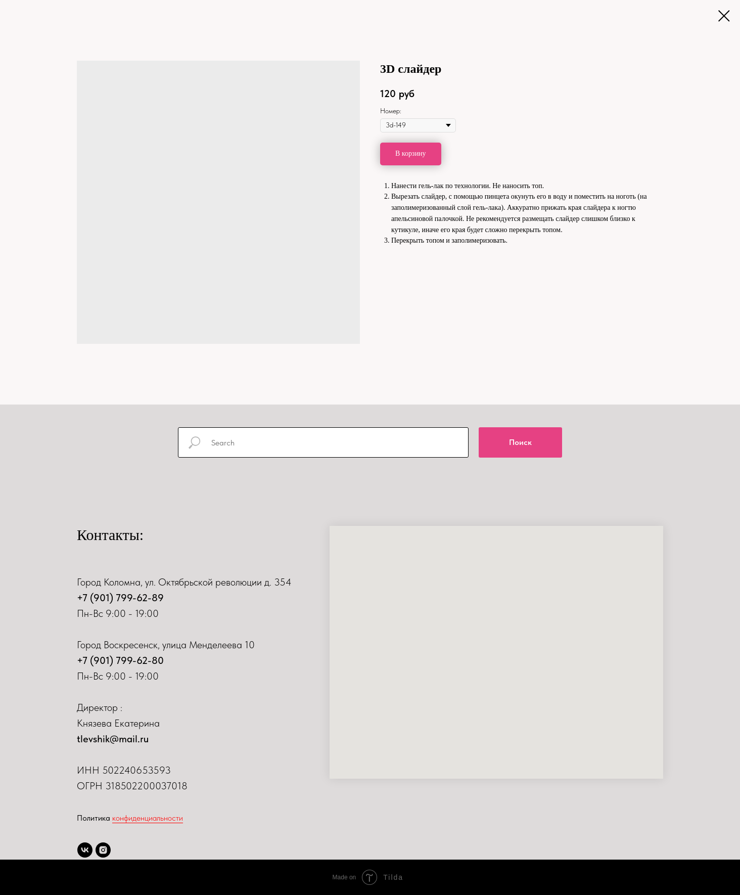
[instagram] (103, 850)
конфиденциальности (147, 818)
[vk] (84, 850)
